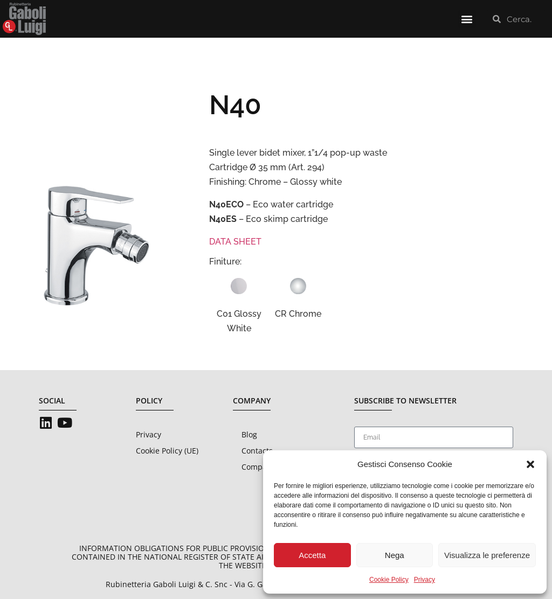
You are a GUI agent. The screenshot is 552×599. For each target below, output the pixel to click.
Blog (249, 434)
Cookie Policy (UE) (167, 450)
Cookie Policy (389, 579)
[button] (530, 464)
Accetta (312, 555)
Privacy (424, 579)
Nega (394, 555)
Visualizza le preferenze (487, 555)
